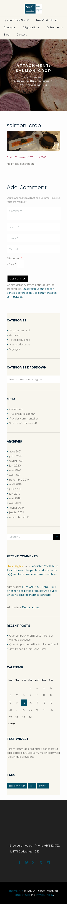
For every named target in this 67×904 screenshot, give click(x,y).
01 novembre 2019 (24, 157)
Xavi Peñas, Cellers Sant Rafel (27, 649)
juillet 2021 (15, 456)
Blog (6, 34)
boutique (9, 27)
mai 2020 (15, 470)
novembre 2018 (19, 517)
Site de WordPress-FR (23, 423)
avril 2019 (15, 503)
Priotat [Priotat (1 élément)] (42, 786)
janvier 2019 (16, 512)
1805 (43, 157)
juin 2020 (15, 465)
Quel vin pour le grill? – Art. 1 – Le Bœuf (33, 644)
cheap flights (15, 566)
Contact (22, 34)
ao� (12, 723)
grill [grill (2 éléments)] (32, 786)
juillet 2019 (15, 489)
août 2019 (15, 484)
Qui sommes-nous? (16, 20)
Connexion (16, 409)
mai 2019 (15, 498)
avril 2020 (15, 475)
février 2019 (16, 507)
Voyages (37, 76)
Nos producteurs (46, 20)
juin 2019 (14, 493)
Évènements (54, 27)
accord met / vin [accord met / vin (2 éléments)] (17, 786)
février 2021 (16, 461)
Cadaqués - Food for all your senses (31, 80)
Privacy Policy (44, 894)
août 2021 (15, 451)
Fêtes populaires (19, 339)
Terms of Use (21, 894)
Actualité (14, 335)
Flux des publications (22, 414)
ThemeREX (16, 890)
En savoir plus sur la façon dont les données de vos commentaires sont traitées (31, 292)
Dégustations (30, 27)
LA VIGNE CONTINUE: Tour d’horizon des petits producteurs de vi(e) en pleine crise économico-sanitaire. (33, 570)
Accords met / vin (20, 330)
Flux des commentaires (24, 418)
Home (25, 76)
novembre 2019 (19, 479)
